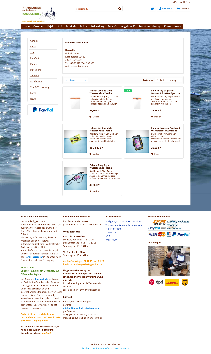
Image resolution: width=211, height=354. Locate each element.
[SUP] (59, 26)
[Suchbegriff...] (99, 8)
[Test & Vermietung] (149, 26)
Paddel (33, 64)
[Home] (26, 26)
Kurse (33, 92)
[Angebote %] (128, 26)
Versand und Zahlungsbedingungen (123, 225)
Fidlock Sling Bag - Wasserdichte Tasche (100, 166)
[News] (178, 26)
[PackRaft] (71, 26)
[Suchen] (120, 8)
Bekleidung (35, 69)
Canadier (34, 40)
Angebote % (36, 81)
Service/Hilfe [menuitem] (180, 2)
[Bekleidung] (97, 26)
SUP (32, 52)
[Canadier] (38, 26)
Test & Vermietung (39, 87)
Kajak (33, 46)
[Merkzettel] (153, 8)
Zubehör (34, 75)
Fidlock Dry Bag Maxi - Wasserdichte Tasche (101, 92)
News (33, 98)
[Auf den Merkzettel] (94, 116)
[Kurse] (167, 26)
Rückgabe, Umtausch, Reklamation (123, 221)
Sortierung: (148, 80)
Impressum (111, 239)
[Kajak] (50, 26)
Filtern (70, 80)
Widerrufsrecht (113, 228)
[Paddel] (83, 26)
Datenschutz (111, 232)
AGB (107, 236)
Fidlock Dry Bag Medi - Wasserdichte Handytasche (165, 92)
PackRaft (34, 58)
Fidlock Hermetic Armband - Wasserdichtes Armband (166, 129)
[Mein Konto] (165, 8)
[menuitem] (99, 10)
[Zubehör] (112, 26)
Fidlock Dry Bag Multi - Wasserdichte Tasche (101, 129)
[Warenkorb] (182, 8)
